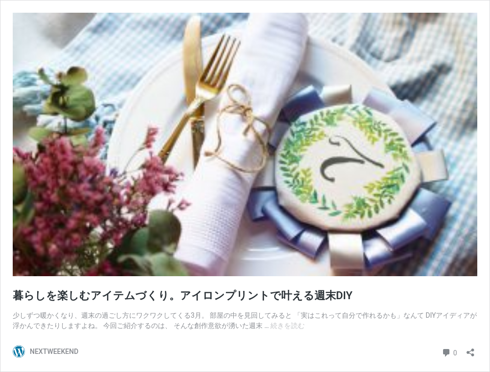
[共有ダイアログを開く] (470, 349)
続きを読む (287, 325)
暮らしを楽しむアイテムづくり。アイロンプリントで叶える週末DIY (183, 295)
